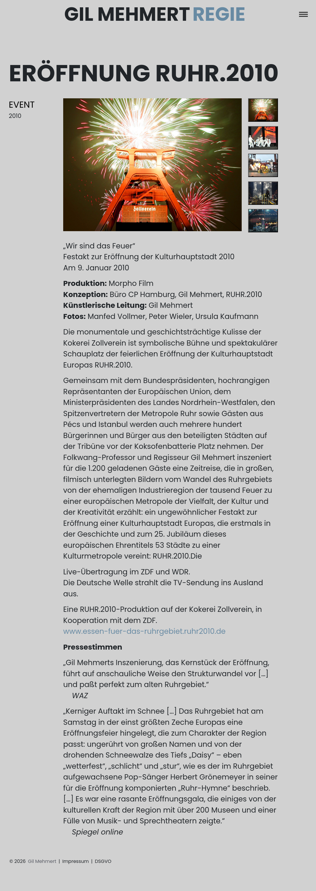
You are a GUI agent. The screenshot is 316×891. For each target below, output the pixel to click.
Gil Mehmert (154, 14)
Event (22, 105)
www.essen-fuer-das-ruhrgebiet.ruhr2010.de (144, 631)
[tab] (263, 110)
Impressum (75, 861)
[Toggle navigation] (303, 14)
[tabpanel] (152, 164)
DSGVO (103, 861)
